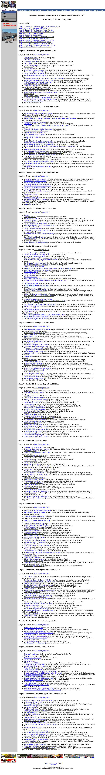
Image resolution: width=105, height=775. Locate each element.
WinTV (26, 413)
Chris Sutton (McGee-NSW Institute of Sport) (39, 80)
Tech (35, 10)
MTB (52, 10)
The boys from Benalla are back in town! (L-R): (39, 452)
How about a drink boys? (32, 614)
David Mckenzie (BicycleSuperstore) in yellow (39, 141)
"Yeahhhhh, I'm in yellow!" (32, 411)
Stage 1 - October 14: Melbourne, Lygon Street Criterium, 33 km (39, 27)
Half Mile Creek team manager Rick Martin (38, 113)
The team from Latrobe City (33, 607)
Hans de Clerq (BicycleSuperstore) (35, 181)
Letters (90, 10)
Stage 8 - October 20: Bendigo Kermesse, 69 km (34, 38)
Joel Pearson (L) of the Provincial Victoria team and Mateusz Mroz (45, 280)
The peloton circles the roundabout (35, 223)
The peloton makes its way (33, 228)
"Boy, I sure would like (31, 334)
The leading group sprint (32, 489)
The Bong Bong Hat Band (32, 361)
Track (70, 10)
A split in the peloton (30, 461)
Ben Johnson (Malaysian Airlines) (35, 72)
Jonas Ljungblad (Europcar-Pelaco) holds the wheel (41, 92)
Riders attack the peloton (32, 182)
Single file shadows (30, 277)
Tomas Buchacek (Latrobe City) (34, 524)
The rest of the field (30, 746)
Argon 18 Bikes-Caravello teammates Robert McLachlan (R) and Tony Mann (48, 268)
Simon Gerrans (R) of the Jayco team (36, 474)
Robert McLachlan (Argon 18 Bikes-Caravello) (39, 199)
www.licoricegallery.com (41, 54)
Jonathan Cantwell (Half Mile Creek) (35, 736)
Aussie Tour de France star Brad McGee (37, 329)
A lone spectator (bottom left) (33, 483)
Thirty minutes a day (31, 58)
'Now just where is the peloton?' (34, 478)
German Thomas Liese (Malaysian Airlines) (38, 186)
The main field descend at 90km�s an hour (38, 129)
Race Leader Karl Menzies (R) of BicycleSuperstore (41, 671)
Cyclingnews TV (22, 10)
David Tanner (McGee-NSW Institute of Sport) (39, 418)
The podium (28, 311)
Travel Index (59, 763)
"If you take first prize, (31, 338)
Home (3, 12)
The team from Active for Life (33, 416)
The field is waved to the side (33, 676)
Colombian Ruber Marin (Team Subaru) (37, 598)
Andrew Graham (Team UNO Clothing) (36, 253)
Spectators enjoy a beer (32, 353)
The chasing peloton (30, 549)
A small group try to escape (33, 401)
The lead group (29, 68)
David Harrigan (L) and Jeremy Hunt (36, 525)
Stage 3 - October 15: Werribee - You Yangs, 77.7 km (36, 30)
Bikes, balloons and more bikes (34, 559)
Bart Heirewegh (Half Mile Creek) (35, 408)
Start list (4, 15)
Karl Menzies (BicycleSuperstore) (35, 351)
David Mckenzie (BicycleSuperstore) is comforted (40, 154)
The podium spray (30, 239)
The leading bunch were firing (33, 602)
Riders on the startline (31, 529)
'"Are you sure (28, 577)
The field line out (29, 404)
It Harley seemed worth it (32, 605)
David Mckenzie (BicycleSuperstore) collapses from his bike (43, 153)
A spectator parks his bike (32, 350)
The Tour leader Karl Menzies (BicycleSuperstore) (40, 304)
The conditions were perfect (33, 551)
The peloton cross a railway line (34, 348)
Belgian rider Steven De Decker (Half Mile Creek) (40, 580)
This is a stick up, (29, 222)
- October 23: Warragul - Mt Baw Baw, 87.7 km (39, 45)
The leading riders (30, 414)
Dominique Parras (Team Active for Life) (37, 491)
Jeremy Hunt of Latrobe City (33, 717)
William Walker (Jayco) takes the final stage (38, 82)
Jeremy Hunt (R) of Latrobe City (34, 664)
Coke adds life (29, 204)
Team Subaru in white (31, 484)
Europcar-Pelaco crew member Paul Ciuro (38, 167)
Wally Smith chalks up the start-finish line (37, 510)
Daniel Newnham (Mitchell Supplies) (36, 75)
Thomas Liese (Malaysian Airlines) (35, 187)
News (31, 10)
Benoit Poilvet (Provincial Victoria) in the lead (39, 144)
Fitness (83, 10)
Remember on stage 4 (31, 218)
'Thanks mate (28, 67)
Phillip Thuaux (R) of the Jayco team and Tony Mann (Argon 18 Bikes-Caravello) (50, 118)
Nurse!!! (26, 215)
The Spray (27, 201)
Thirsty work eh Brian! (31, 488)
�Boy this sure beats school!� (34, 267)
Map (3, 19)
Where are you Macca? (31, 194)
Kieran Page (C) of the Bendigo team (36, 739)
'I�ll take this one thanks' (32, 60)
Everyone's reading (30, 654)
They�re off (28, 656)
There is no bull (29, 588)
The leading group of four (32, 481)
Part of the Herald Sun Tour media (35, 237)
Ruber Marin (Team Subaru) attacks (35, 278)
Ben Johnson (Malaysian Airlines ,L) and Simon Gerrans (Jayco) (44, 315)
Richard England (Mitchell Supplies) (35, 291)
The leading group (30, 273)
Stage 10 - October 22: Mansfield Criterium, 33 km (35, 42)
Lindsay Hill (28, 681)
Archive (52, 763)
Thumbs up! (28, 124)
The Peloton (28, 117)
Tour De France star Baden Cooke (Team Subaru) (40, 724)
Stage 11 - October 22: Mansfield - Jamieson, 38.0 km (36, 43)
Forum (102, 10)
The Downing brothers (31, 709)
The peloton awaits (30, 532)
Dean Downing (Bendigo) (32, 530)
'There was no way (30, 683)
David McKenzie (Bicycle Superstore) (36, 265)
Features (41, 10)
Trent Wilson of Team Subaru (33, 670)
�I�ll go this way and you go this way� (37, 520)
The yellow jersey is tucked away (34, 540)
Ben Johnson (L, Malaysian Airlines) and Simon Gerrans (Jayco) (44, 301)
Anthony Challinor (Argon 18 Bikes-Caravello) (39, 633)
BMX (56, 10)
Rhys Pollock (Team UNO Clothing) (35, 597)
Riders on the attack (30, 360)
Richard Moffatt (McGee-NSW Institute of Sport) (39, 590)
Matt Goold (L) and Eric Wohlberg (35, 179)
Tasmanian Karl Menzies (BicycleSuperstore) (38, 731)
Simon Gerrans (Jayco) (31, 306)
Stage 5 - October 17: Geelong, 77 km (31, 33)
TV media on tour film (31, 283)
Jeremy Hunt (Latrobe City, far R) (35, 406)
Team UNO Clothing (30, 451)
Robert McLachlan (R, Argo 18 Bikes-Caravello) (39, 225)
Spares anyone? (29, 661)
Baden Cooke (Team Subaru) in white (36, 734)
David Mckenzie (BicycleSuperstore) (36, 191)
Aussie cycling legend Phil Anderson (36, 319)
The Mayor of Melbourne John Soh (35, 711)
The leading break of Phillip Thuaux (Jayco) (38, 466)
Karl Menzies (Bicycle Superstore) (35, 263)
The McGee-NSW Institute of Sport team (37, 254)
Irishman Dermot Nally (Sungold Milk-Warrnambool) (40, 260)
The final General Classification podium (37, 89)
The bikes (27, 396)
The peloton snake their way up (34, 73)
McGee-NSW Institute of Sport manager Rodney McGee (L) (43, 552)
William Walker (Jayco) (31, 198)
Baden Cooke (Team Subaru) (33, 561)
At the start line (29, 707)
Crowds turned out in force (32, 741)
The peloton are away (31, 65)
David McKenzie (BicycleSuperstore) (36, 609)
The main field (28, 486)
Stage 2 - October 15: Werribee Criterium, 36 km (34, 28)
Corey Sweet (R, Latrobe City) (34, 537)
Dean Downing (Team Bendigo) (34, 456)
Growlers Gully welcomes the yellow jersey (38, 299)
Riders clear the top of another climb (36, 131)
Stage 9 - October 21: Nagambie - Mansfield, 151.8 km (36, 40)
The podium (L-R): (30, 493)
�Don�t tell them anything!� (34, 516)
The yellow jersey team (32, 61)
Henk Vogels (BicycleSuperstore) (34, 542)
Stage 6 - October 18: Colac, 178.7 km (31, 35)
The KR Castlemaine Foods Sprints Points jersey (40, 99)
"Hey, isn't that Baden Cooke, (33, 397)
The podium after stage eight (33, 373)
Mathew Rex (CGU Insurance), (34, 363)
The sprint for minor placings (33, 435)
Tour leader (28, 634)
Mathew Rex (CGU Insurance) (34, 370)
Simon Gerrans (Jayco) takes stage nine (37, 309)
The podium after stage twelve (34, 158)
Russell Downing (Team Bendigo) (35, 666)
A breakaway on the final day (33, 70)
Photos (76, 10)
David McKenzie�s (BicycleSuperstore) (37, 285)
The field (27, 457)
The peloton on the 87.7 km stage (35, 122)
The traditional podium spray (33, 377)
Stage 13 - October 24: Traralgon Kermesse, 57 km (35, 47)
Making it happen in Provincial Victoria (36, 636)
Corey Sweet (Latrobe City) (33, 535)
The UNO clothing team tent (33, 447)
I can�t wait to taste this (32, 163)
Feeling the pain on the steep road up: (36, 149)
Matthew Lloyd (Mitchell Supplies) (35, 134)
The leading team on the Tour (34, 101)
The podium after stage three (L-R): (35, 638)
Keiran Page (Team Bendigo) (33, 424)
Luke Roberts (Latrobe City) (33, 258)
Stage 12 (21, 45)
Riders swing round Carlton (33, 727)
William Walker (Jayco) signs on (34, 527)
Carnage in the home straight (33, 675)
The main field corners (31, 557)
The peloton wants (30, 217)
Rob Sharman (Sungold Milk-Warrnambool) (38, 603)
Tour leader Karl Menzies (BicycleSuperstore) (38, 595)
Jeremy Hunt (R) (29, 583)
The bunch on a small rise (32, 403)
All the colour (28, 336)
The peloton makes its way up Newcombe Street (39, 582)
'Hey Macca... (28, 63)
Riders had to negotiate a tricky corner (36, 345)
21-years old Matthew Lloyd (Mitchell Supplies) (39, 161)
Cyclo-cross (63, 10)
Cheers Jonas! (29, 94)
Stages (4, 13)
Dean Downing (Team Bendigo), (34, 333)
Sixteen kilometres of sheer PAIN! (35, 132)
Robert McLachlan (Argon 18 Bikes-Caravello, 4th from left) (43, 673)
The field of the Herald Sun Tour (34, 722)
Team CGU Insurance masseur (34, 392)
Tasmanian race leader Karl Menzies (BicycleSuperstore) (42, 690)
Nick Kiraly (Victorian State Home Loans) (37, 270)
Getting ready (28, 391)
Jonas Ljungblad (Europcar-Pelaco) (35, 426)
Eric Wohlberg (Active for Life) (34, 534)
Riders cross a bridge (31, 272)
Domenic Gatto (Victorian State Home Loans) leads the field (43, 79)
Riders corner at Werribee (32, 658)
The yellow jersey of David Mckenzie (36, 230)
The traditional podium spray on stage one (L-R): (39, 748)
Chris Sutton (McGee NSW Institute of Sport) (38, 143)
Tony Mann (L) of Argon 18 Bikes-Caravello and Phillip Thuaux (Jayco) (47, 125)
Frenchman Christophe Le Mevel (34, 256)
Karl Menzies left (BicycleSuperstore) (36, 429)
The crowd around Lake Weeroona (35, 346)
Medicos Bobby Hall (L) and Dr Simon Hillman (39, 296)
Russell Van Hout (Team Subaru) (34, 473)
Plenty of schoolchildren (32, 663)
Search (96, 10)
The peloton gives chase (32, 592)
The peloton (28, 189)
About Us (53, 764)
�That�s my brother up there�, (35, 512)
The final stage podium (31, 85)
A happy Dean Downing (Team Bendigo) (37, 97)
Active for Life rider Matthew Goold (35, 399)
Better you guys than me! (32, 136)
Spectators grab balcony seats (34, 721)
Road (47, 10)
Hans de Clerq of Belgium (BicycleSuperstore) (39, 700)
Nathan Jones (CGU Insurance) (34, 409)
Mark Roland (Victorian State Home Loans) (38, 368)
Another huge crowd (30, 712)
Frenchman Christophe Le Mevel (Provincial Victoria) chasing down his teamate (50, 146)
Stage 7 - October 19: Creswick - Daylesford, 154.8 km (36, 37)
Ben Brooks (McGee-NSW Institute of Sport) (38, 585)
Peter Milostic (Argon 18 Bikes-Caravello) (37, 289)
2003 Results (5, 20)
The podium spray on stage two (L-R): (36, 685)
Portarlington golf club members (34, 587)
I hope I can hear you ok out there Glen (36, 449)
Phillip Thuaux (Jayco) (31, 96)
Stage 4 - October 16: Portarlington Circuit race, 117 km (36, 32)
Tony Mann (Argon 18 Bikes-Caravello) (36, 184)
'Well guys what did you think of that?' (36, 84)
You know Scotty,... (30, 220)
